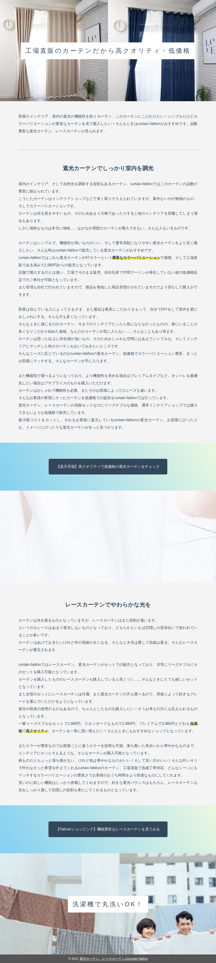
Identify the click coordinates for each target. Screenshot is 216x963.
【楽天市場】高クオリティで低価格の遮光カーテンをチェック (108, 466)
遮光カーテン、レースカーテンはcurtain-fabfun (114, 958)
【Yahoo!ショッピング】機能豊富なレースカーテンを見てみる (108, 829)
